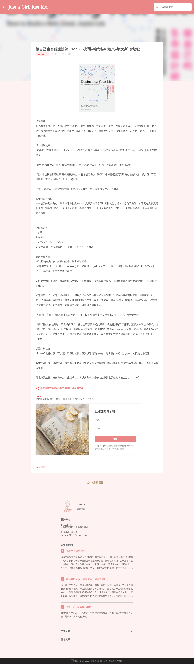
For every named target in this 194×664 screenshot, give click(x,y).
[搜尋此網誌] (176, 7)
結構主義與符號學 (75, 551)
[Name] (115, 428)
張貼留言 (40, 466)
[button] (37, 389)
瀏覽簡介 (81, 508)
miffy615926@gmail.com (74, 535)
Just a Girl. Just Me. (28, 7)
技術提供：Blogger (80, 661)
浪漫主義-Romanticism (78, 607)
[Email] (115, 419)
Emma (81, 503)
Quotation (42, 54)
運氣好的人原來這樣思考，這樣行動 (85, 579)
